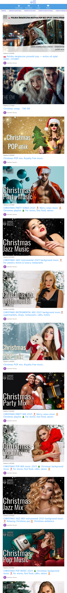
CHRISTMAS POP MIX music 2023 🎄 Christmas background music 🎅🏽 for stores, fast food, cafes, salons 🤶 (33, 467)
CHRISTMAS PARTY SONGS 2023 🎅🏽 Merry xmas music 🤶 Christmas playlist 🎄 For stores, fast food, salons (32, 209)
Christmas (3, 10)
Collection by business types (15, 10)
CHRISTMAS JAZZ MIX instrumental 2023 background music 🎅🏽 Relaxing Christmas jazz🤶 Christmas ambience (33, 519)
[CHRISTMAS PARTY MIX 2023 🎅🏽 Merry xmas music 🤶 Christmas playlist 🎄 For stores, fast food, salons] (33, 391)
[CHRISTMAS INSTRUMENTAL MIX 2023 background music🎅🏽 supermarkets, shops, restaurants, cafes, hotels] (33, 289)
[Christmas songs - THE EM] (33, 85)
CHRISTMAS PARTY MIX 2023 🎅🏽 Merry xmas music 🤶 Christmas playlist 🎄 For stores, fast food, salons (30, 415)
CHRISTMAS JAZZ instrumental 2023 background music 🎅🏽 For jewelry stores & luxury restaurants (32, 261)
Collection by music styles (29, 10)
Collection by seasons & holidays (46, 10)
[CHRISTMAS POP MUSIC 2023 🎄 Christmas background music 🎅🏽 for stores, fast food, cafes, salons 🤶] (33, 547)
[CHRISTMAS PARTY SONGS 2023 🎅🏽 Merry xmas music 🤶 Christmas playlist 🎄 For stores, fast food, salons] (33, 185)
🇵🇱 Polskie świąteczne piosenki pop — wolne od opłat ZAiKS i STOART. (30, 57)
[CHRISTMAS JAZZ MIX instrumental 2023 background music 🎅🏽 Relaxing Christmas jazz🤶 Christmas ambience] (33, 495)
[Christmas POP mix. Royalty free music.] (33, 135)
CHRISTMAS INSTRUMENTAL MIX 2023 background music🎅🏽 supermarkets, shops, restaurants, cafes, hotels (33, 313)
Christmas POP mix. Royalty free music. (23, 158)
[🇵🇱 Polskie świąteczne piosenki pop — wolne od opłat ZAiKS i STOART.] (33, 33)
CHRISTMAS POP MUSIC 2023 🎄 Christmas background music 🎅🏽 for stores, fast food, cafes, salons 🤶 (31, 572)
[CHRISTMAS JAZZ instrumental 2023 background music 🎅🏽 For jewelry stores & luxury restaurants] (33, 237)
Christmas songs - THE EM (16, 108)
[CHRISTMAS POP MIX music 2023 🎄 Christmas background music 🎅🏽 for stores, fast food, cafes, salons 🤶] (33, 443)
